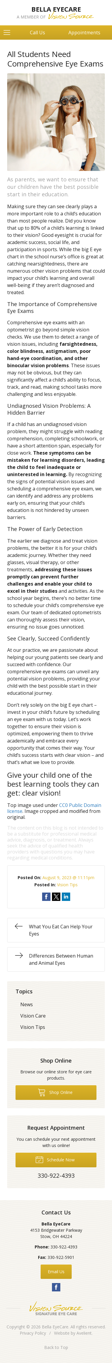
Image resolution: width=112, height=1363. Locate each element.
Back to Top (56, 1347)
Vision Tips (67, 884)
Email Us (56, 1271)
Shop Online (55, 1092)
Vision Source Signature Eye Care (56, 1308)
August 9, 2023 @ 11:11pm (68, 877)
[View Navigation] (9, 32)
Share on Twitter (56, 897)
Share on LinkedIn (66, 897)
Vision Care (33, 1015)
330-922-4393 (63, 1247)
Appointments (84, 32)
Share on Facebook (46, 897)
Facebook (56, 1287)
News (26, 1004)
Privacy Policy (33, 1333)
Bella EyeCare (55, 1327)
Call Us (37, 32)
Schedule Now (55, 1159)
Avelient (84, 1333)
